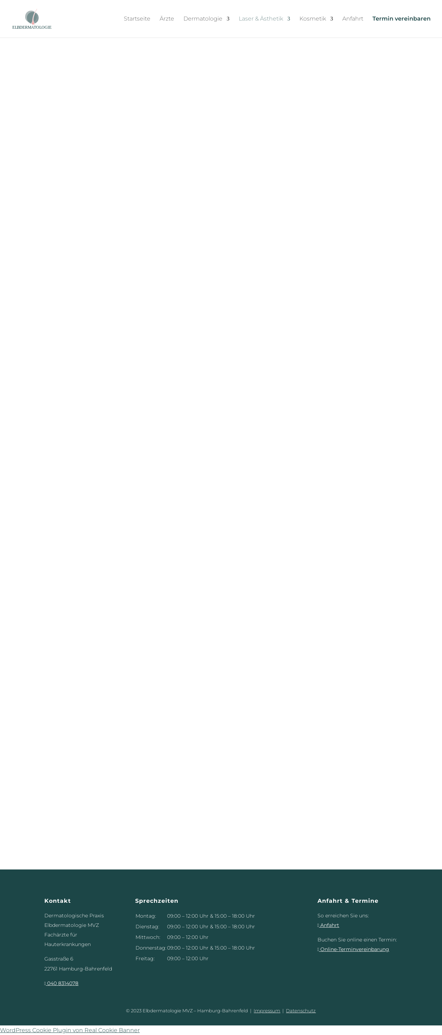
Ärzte (167, 19)
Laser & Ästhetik (261, 19)
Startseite (137, 19)
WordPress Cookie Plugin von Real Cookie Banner (70, 1030)
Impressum (267, 1010)
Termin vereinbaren (401, 19)
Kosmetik (312, 19)
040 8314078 (61, 983)
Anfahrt (352, 19)
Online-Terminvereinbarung (353, 949)
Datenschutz (301, 1010)
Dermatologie (202, 19)
